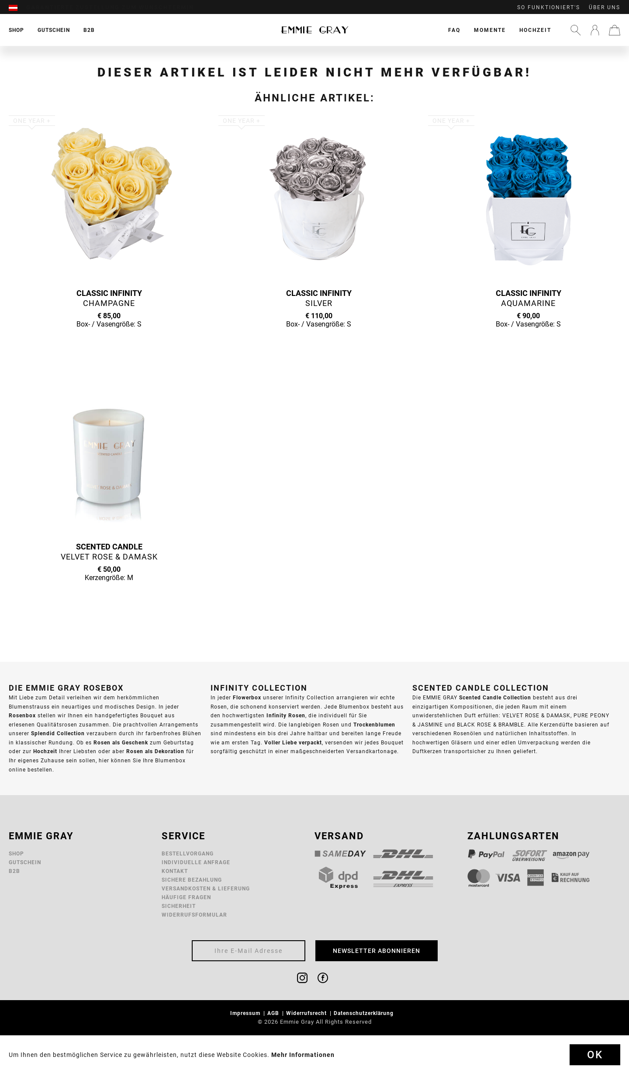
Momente (490, 30)
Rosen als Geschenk (120, 742)
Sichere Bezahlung (192, 879)
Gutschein (25, 862)
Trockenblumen (374, 724)
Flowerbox (247, 697)
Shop (16, 853)
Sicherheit (179, 906)
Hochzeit (535, 30)
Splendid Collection (58, 733)
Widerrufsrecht (307, 1013)
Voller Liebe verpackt (293, 742)
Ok (595, 1055)
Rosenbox (22, 715)
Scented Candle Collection (495, 697)
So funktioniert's (548, 7)
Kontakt (175, 871)
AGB (274, 1013)
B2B (14, 871)
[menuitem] (17, 7)
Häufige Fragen (186, 897)
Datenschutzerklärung (364, 1013)
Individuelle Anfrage (196, 862)
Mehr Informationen (303, 1055)
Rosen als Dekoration (155, 751)
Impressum (246, 1013)
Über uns (604, 7)
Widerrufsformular (194, 914)
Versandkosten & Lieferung (206, 888)
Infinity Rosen (285, 715)
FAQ (454, 30)
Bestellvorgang (188, 853)
